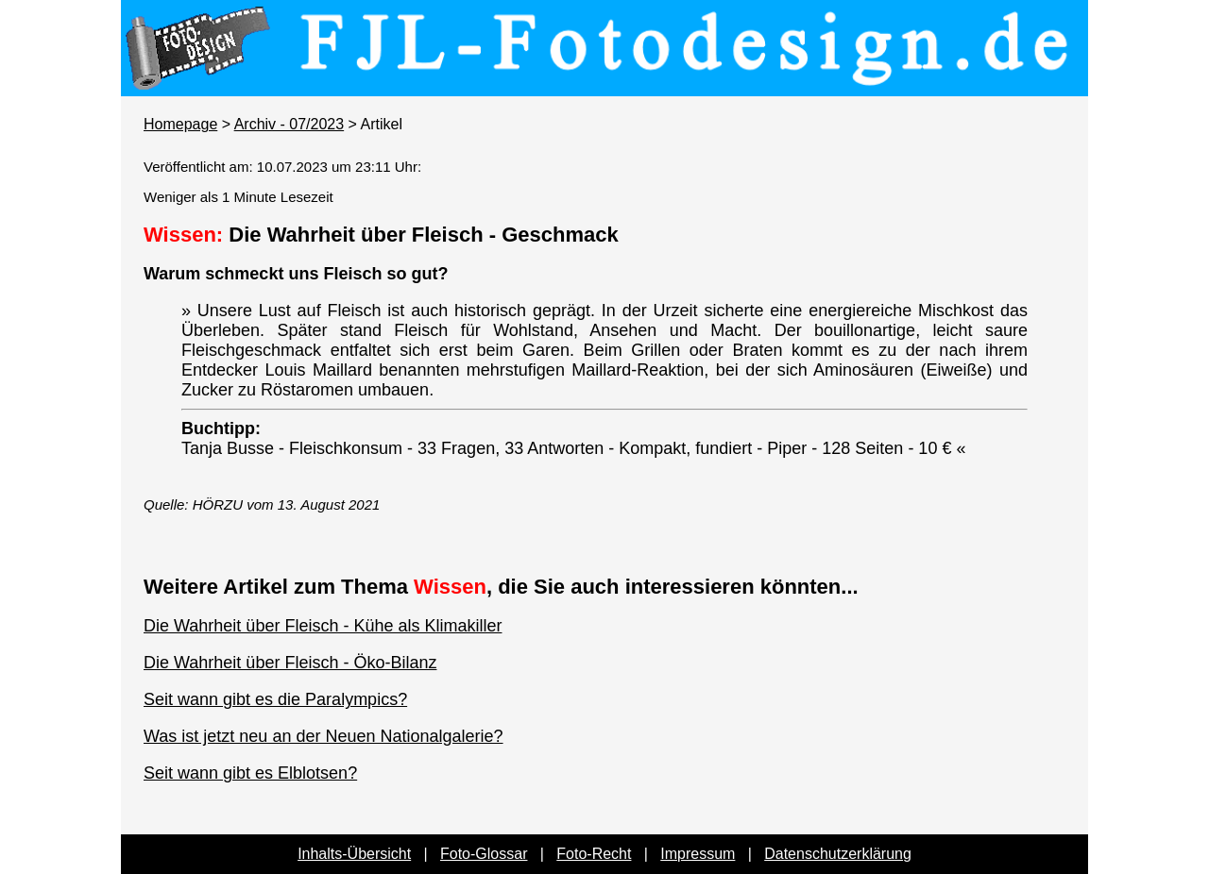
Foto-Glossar (483, 854)
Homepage (180, 124)
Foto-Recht (593, 854)
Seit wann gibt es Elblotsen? (250, 773)
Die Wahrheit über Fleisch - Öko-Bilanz (290, 662)
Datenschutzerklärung (837, 854)
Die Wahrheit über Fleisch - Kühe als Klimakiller (323, 625)
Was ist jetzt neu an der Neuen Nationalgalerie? (323, 736)
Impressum (697, 854)
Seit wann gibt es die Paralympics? (275, 699)
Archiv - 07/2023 (289, 124)
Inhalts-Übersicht (354, 854)
